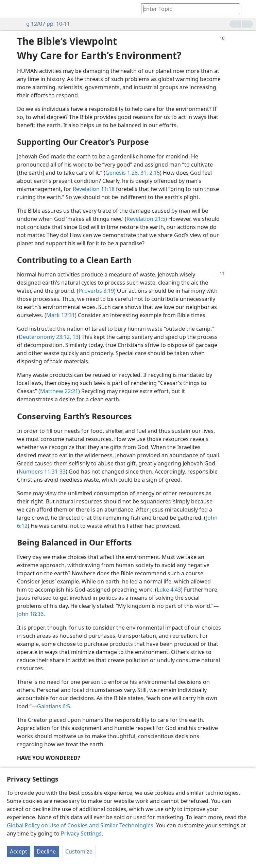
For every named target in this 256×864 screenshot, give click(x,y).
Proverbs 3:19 (96, 290)
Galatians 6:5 (53, 706)
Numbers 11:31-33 (42, 471)
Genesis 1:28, (122, 172)
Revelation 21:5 (145, 219)
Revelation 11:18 (94, 189)
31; (143, 172)
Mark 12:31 (60, 315)
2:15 (154, 172)
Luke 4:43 (169, 589)
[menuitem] (10, 8)
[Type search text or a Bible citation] (187, 9)
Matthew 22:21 (59, 391)
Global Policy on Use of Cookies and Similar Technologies (80, 825)
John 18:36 (30, 614)
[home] (10, 8)
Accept (18, 851)
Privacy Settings (81, 833)
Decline (46, 851)
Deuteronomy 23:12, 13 (49, 337)
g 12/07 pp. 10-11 (44, 23)
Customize (78, 851)
